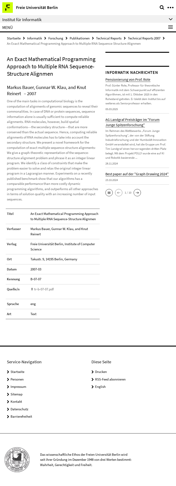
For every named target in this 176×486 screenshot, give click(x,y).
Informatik (34, 38)
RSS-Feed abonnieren (110, 379)
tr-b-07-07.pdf (44, 289)
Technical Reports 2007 (144, 38)
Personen (17, 379)
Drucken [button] (101, 371)
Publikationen (80, 38)
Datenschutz (19, 409)
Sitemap (16, 394)
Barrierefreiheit (21, 416)
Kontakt (16, 401)
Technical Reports (108, 38)
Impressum (18, 386)
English (100, 386)
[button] (109, 192)
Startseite (14, 38)
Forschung (55, 38)
